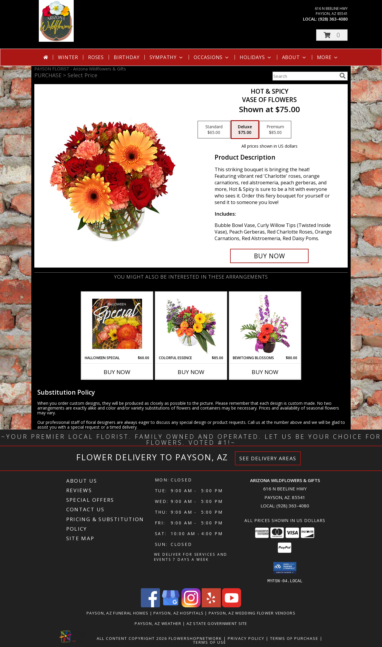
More (328, 57)
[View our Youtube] (231, 605)
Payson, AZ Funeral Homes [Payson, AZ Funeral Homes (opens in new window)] (117, 612)
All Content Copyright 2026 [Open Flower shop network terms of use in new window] (132, 638)
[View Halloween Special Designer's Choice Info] (117, 324)
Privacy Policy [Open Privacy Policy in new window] (246, 638)
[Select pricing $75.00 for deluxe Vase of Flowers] (245, 129)
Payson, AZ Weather (158, 623)
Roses (96, 57)
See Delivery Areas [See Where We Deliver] (267, 458)
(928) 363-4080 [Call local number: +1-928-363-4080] (333, 19)
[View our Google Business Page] (170, 605)
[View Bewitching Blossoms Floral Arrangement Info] (265, 324)
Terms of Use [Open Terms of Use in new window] (209, 642)
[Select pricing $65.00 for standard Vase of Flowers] (214, 129)
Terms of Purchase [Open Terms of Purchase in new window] (294, 638)
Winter (68, 57)
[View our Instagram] (191, 605)
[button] (332, 35)
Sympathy (167, 57)
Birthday (126, 57)
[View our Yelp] (211, 605)
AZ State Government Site (217, 623)
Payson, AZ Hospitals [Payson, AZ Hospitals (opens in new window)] (178, 612)
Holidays (256, 57)
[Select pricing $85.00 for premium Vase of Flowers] (275, 129)
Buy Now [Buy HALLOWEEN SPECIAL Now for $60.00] (117, 372)
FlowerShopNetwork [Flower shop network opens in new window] (195, 638)
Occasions (212, 57)
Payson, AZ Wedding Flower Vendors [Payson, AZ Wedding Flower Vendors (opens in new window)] (252, 612)
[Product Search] (305, 76)
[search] (342, 75)
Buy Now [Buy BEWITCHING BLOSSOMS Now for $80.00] (265, 372)
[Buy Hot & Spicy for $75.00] (269, 256)
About (294, 57)
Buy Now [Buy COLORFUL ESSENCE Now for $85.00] (191, 372)
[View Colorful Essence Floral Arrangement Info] (191, 324)
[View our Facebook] (150, 605)
